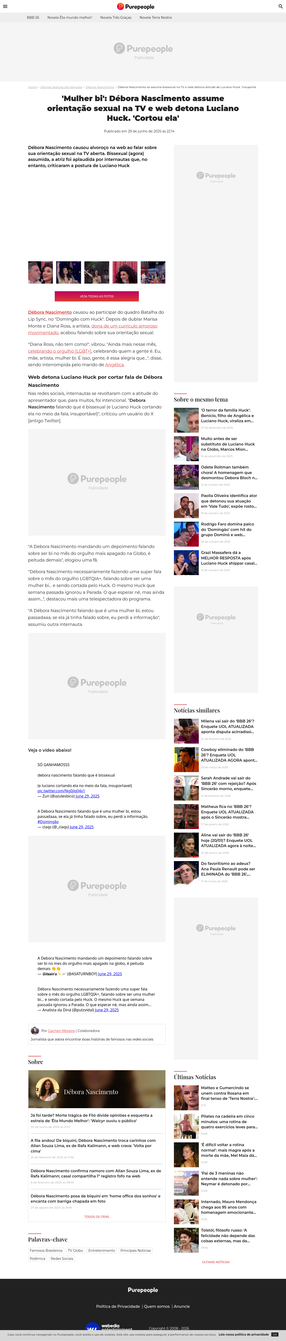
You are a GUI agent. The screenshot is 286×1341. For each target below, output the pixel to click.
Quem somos (157, 1306)
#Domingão (48, 821)
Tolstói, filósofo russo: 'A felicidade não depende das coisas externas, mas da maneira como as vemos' (228, 1238)
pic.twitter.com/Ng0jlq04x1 (61, 790)
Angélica (114, 364)
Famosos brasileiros (46, 1250)
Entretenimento (101, 1250)
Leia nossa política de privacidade (244, 1334)
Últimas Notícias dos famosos (61, 87)
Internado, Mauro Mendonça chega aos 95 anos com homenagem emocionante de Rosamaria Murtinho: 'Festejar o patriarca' (229, 1212)
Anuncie (182, 1306)
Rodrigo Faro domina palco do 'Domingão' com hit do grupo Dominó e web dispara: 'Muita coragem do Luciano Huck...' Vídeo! (227, 535)
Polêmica (37, 1259)
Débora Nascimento (100, 87)
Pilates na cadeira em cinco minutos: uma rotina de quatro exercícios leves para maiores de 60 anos (228, 1124)
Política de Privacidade (118, 1306)
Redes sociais (62, 1259)
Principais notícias (136, 1250)
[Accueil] (143, 6)
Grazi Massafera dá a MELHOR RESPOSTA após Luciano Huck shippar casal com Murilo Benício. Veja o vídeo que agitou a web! (227, 563)
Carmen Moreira (61, 1031)
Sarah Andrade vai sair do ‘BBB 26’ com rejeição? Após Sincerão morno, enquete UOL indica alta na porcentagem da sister (228, 789)
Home (32, 87)
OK (275, 1334)
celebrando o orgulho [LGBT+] (59, 351)
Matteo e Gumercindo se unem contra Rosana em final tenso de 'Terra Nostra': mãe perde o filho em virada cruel (228, 1098)
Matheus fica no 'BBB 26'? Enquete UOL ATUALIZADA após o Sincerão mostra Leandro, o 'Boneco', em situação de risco (227, 817)
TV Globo (75, 1250)
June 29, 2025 (88, 796)
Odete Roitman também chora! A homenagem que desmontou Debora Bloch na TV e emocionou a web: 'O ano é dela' (229, 478)
